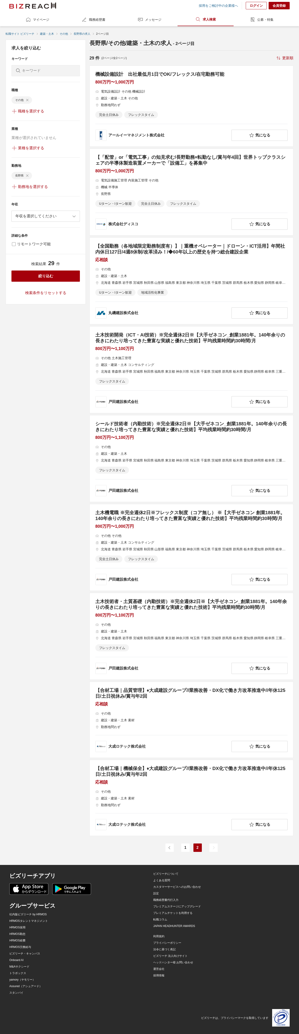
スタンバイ (16, 992)
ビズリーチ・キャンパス (24, 953)
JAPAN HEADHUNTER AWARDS (174, 926)
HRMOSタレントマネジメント (28, 920)
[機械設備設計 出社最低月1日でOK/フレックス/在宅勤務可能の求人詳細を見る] (191, 106)
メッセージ (149, 19)
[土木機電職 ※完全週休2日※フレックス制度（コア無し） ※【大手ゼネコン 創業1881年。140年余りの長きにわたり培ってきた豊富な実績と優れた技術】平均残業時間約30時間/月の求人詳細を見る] (191, 547)
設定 (156, 893)
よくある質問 (161, 880)
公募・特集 (262, 19)
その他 (64, 33)
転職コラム (160, 919)
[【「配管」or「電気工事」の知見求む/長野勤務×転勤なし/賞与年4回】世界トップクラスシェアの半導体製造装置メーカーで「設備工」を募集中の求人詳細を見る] (191, 192)
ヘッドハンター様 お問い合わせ (173, 962)
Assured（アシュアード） (25, 986)
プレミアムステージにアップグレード (177, 906)
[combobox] (45, 216)
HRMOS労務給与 (20, 947)
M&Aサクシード (19, 966)
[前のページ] (169, 847)
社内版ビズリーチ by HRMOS (28, 914)
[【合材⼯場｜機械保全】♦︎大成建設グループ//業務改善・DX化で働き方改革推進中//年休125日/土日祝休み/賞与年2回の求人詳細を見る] (191, 798)
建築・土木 (47, 33)
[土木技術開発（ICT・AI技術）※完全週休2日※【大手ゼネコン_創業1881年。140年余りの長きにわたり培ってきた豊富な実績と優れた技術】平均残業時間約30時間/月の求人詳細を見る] (191, 369)
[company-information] (162, 135)
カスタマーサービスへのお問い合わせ (177, 886)
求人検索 (205, 19)
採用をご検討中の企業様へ (218, 5)
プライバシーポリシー (167, 942)
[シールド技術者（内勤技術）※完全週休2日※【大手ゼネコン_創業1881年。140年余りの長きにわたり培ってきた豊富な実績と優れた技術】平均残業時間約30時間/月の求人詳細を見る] (191, 458)
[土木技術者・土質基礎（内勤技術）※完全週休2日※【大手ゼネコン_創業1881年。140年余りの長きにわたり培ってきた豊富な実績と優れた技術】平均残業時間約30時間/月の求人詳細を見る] (191, 636)
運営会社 (158, 969)
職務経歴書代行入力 (165, 900)
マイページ (37, 19)
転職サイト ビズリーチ (20, 33)
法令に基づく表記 (164, 949)
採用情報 (158, 975)
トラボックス (17, 973)
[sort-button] (284, 58)
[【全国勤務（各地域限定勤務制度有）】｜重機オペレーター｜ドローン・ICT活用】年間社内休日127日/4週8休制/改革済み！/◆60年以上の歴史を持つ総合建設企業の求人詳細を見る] (191, 281)
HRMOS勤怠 (17, 934)
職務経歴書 (93, 19)
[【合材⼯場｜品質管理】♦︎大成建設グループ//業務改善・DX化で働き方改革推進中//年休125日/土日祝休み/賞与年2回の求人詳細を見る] (191, 720)
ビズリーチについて (165, 873)
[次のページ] (213, 847)
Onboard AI (16, 960)
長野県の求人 (82, 33)
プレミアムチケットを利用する (172, 913)
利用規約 (158, 936)
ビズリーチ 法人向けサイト (170, 955)
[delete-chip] (27, 100)
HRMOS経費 (17, 940)
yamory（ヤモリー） (22, 979)
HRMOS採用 (17, 927)
